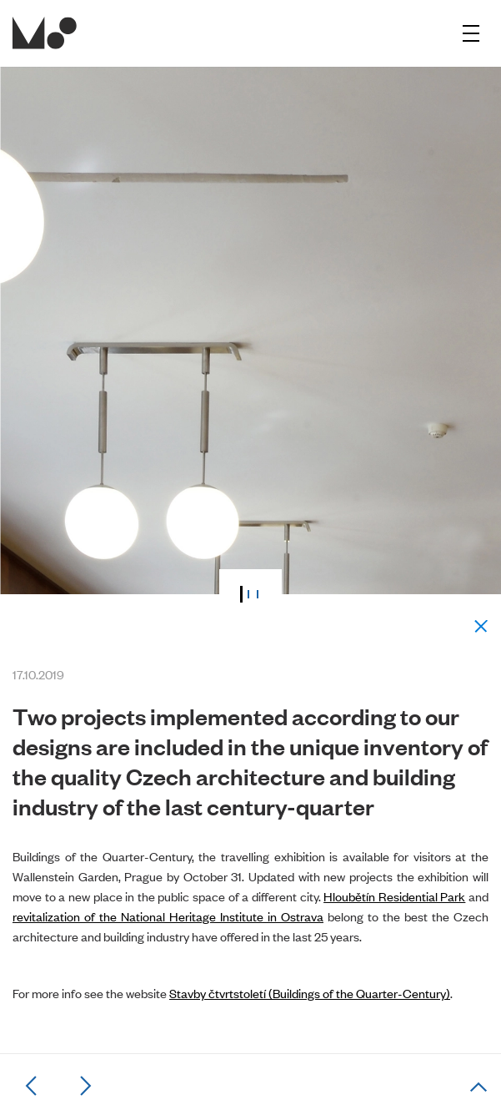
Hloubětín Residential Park (394, 896)
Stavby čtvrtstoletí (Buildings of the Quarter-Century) (309, 992)
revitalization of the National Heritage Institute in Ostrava (168, 916)
